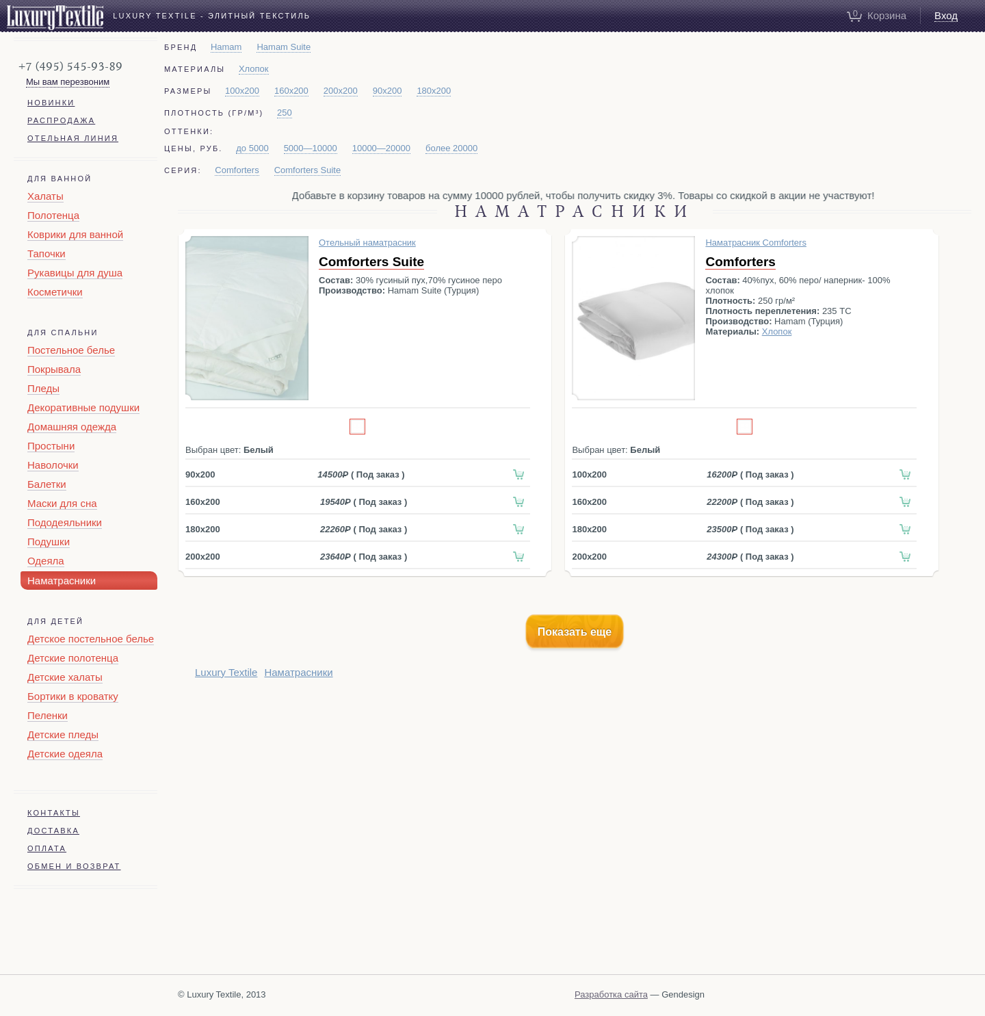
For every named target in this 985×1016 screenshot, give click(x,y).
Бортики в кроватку (72, 696)
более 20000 (451, 148)
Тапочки (46, 253)
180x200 (434, 91)
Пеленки (47, 715)
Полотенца (53, 215)
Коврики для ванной (75, 234)
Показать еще (575, 632)
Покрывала (54, 369)
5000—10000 (310, 148)
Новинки (51, 103)
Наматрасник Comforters (755, 242)
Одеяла (45, 560)
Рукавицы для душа (74, 272)
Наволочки (53, 465)
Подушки (48, 541)
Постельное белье (71, 350)
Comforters (237, 170)
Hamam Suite (284, 47)
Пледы (43, 388)
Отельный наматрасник (367, 242)
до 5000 (252, 148)
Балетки (46, 484)
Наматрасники (61, 580)
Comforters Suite (307, 170)
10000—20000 (381, 148)
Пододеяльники (64, 522)
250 (284, 112)
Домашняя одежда (71, 426)
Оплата (46, 848)
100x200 (242, 91)
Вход (946, 15)
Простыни (51, 446)
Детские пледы (62, 734)
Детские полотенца (72, 658)
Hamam (226, 47)
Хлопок (254, 69)
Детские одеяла (65, 753)
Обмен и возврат (74, 866)
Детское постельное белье (90, 638)
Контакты (53, 813)
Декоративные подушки (83, 407)
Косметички (55, 292)
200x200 (341, 91)
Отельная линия (72, 138)
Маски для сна (62, 503)
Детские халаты (65, 677)
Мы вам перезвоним (67, 82)
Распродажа (61, 120)
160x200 (291, 91)
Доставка (53, 830)
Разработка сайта (611, 994)
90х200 (387, 91)
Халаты (45, 196)
